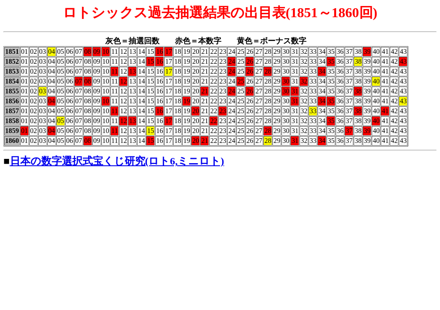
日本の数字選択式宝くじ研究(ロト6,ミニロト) (117, 161)
